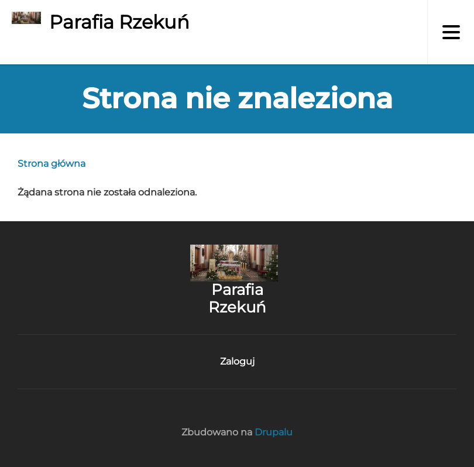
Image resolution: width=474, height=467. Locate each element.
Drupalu (274, 432)
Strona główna (51, 163)
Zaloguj (237, 361)
